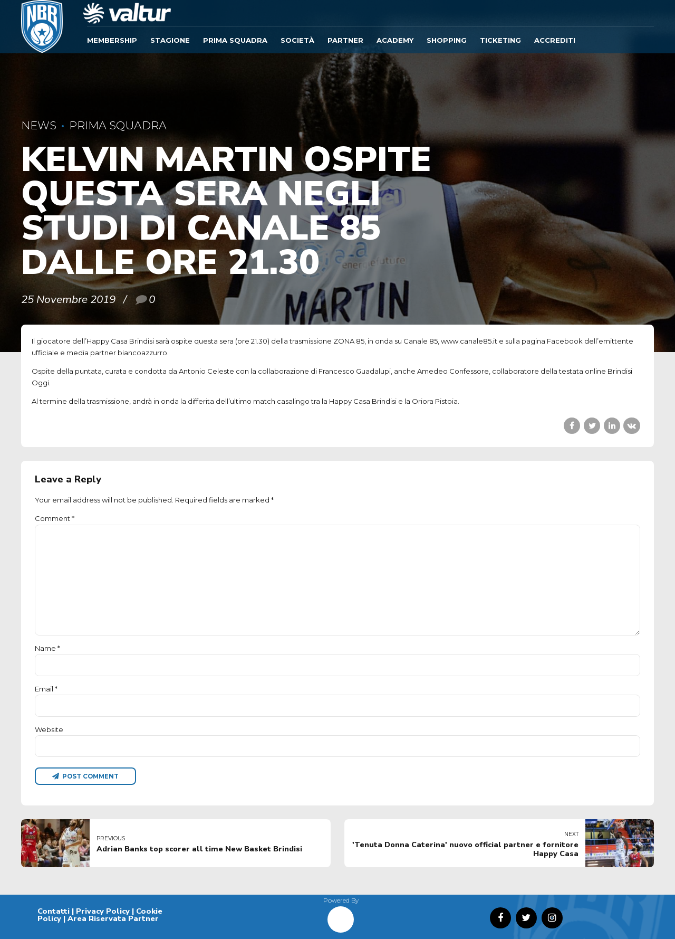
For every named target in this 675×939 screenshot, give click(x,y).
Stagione (170, 40)
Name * (47, 648)
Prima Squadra (235, 40)
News (38, 125)
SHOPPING (447, 40)
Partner (345, 40)
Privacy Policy (103, 911)
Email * (46, 689)
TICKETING (500, 40)
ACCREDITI (554, 40)
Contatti (53, 911)
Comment (54, 518)
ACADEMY (395, 40)
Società (297, 40)
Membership (112, 40)
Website (49, 729)
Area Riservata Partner (113, 918)
